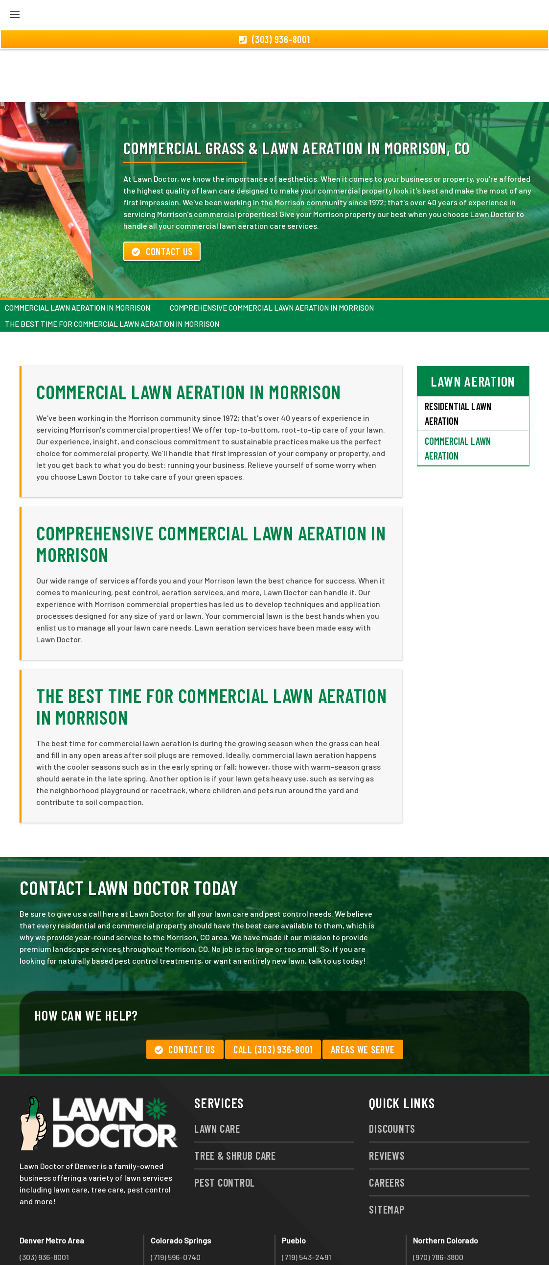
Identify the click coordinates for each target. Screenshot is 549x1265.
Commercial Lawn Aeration (458, 395)
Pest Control (224, 1129)
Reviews (387, 1102)
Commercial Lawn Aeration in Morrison (77, 254)
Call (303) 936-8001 (273, 996)
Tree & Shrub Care (235, 1102)
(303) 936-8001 (44, 1204)
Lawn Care (217, 1075)
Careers (387, 1129)
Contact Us (162, 198)
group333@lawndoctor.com (461, 1239)
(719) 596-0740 (176, 1204)
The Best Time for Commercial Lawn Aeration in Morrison (112, 271)
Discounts (392, 1075)
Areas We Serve (363, 996)
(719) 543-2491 (306, 1204)
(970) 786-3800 (438, 1204)
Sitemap (386, 1156)
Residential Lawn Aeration (458, 360)
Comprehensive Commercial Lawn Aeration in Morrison (272, 254)
